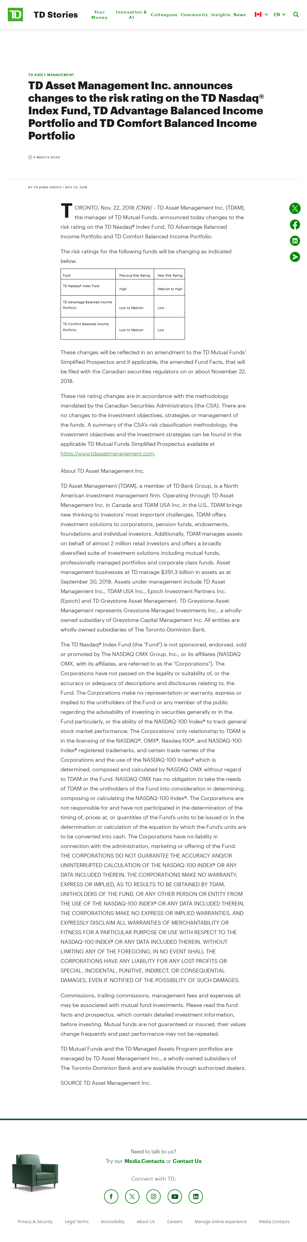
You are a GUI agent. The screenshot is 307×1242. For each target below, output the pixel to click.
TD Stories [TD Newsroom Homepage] (56, 14)
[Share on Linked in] (295, 241)
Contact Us (187, 1161)
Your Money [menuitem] (99, 14)
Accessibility (112, 1221)
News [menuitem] (240, 14)
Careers (174, 1221)
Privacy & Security (34, 1221)
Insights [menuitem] (221, 14)
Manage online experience (221, 1221)
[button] (261, 14)
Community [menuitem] (194, 14)
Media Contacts (144, 1161)
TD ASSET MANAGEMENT (51, 75)
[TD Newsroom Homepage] (15, 19)
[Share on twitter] (295, 208)
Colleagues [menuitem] (164, 14)
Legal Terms (76, 1221)
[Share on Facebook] (295, 224)
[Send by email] (295, 257)
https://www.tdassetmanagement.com (107, 453)
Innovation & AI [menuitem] (131, 14)
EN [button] (277, 14)
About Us (146, 1221)
